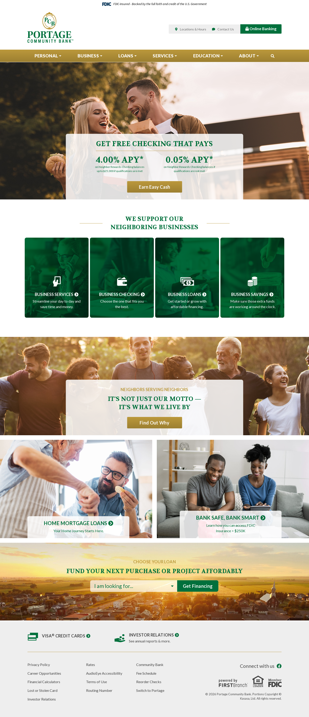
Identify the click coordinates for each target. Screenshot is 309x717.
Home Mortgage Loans (75, 523)
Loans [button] (125, 55)
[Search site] (272, 56)
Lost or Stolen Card (42, 690)
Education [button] (206, 55)
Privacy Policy (38, 664)
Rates (90, 664)
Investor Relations (151, 634)
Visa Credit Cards (63, 635)
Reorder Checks (148, 681)
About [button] (247, 55)
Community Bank (149, 664)
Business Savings (249, 294)
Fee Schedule (146, 673)
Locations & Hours (193, 29)
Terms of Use (96, 681)
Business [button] (88, 55)
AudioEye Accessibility (104, 673)
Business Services (54, 294)
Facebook (279, 666)
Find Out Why (154, 422)
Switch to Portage (150, 690)
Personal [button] (46, 55)
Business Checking (119, 294)
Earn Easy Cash (154, 187)
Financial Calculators (43, 681)
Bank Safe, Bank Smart (227, 518)
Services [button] (163, 55)
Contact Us (225, 29)
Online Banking (260, 28)
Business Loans (184, 294)
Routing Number (99, 690)
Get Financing (198, 586)
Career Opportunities (44, 673)
